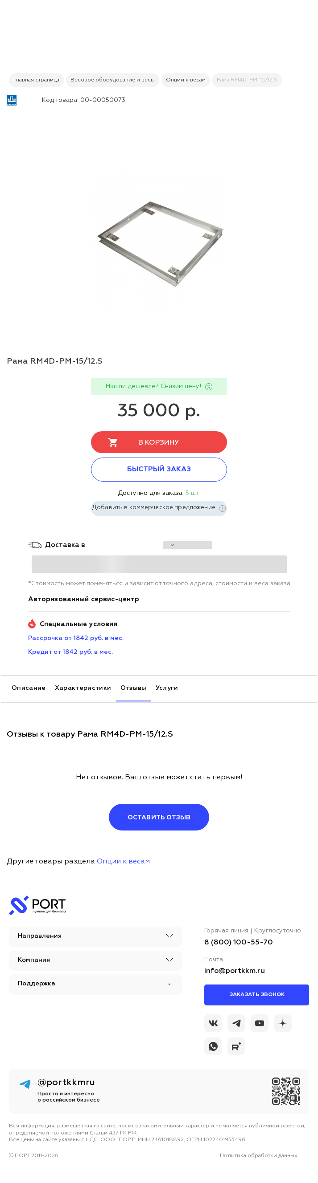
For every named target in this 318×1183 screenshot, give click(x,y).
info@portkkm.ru (234, 971)
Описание (29, 688)
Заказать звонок (257, 994)
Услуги (167, 688)
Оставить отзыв (159, 817)
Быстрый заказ (159, 469)
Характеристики (83, 688)
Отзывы (133, 688)
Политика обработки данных (258, 1156)
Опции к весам (123, 861)
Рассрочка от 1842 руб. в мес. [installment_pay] (76, 638)
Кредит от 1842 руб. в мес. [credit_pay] (70, 652)
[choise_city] (187, 545)
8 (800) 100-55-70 (238, 942)
